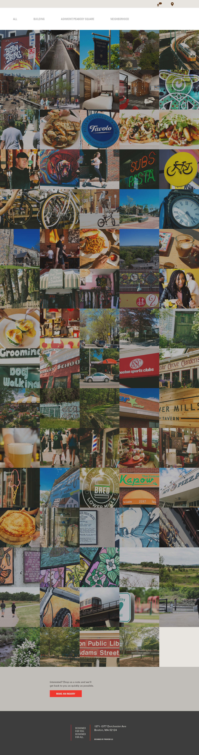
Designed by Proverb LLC (103, 739)
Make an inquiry (65, 694)
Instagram (109, 734)
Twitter (102, 734)
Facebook (96, 734)
